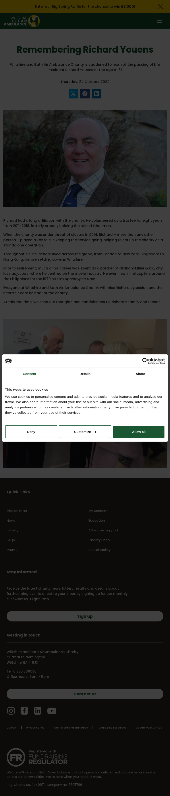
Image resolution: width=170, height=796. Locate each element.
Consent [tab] (29, 374)
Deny (31, 431)
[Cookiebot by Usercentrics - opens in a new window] (145, 361)
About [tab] (140, 374)
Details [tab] (85, 374)
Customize (85, 431)
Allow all (139, 431)
